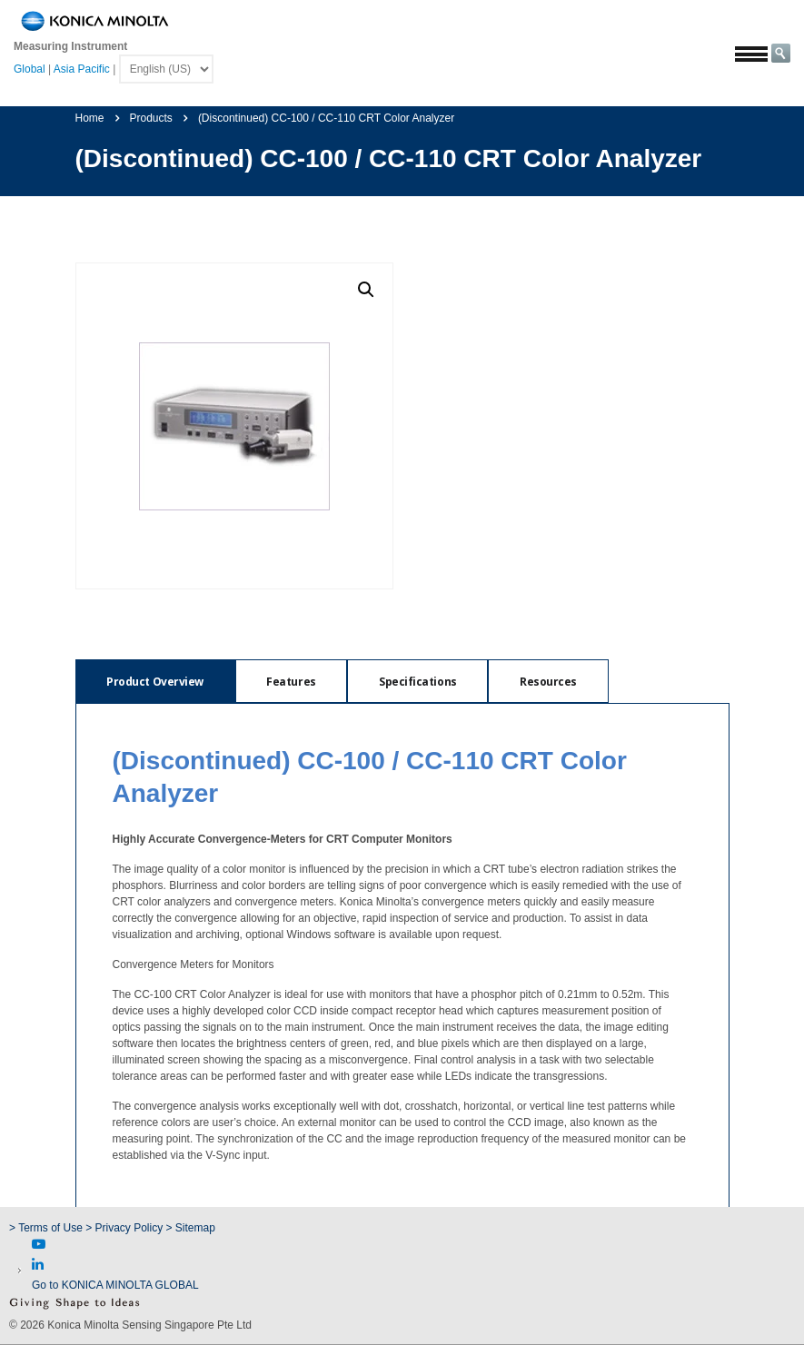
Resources (555, 681)
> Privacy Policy (124, 1227)
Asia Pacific (82, 69)
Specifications (423, 681)
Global (29, 69)
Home (89, 118)
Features (294, 681)
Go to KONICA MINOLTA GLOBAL (115, 1285)
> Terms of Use (47, 1227)
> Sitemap (190, 1227)
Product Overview (156, 681)
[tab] (156, 681)
